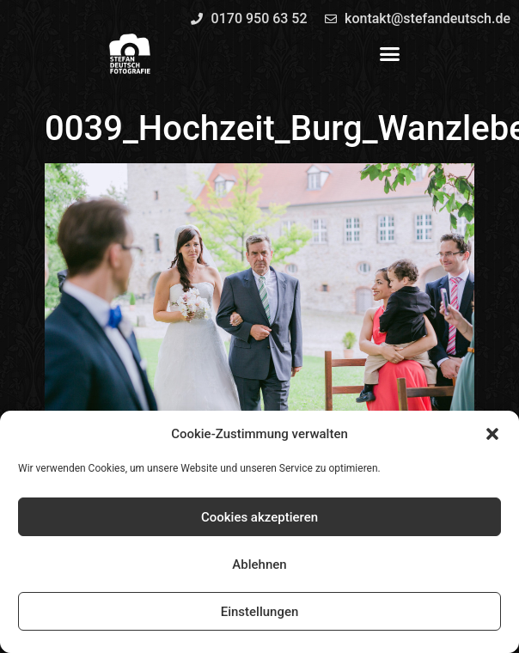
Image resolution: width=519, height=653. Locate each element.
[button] (492, 433)
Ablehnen (259, 564)
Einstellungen (260, 611)
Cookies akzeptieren (259, 517)
